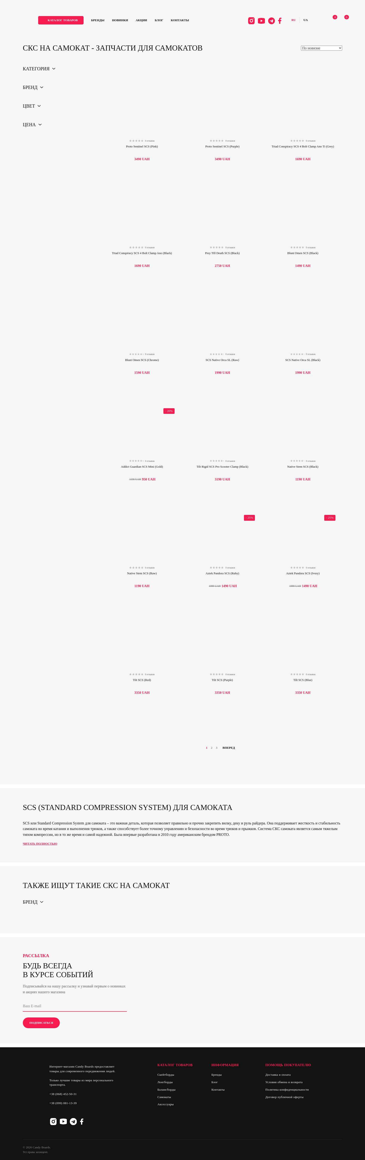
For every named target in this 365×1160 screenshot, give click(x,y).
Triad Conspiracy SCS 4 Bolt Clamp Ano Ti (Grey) (303, 146)
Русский (287, 21)
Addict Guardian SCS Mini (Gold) (142, 466)
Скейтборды (165, 1074)
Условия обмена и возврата (284, 1082)
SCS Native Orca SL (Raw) (222, 360)
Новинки (132, 21)
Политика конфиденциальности (287, 1089)
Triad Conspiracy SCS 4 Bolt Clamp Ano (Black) (142, 253)
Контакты (191, 21)
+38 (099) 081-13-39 (63, 1103)
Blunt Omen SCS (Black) (302, 253)
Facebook (273, 21)
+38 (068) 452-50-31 (63, 1094)
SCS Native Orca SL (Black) (302, 360)
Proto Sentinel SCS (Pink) (142, 146)
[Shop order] (321, 48)
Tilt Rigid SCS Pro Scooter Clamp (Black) (222, 466)
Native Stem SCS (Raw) (142, 573)
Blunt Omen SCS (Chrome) (142, 360)
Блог (170, 21)
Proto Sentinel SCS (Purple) (222, 146)
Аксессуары (165, 1104)
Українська (299, 21)
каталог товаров (74, 21)
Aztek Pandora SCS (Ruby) (222, 573)
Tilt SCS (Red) (142, 680)
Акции (153, 21)
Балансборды (166, 1089)
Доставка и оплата (278, 1074)
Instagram (244, 21)
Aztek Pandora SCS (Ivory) (303, 573)
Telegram (264, 21)
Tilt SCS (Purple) (222, 680)
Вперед (230, 747)
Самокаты (164, 1097)
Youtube (254, 21)
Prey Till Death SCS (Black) (222, 253)
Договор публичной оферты (284, 1097)
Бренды (109, 21)
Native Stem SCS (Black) (302, 466)
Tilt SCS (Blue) (302, 680)
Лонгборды (165, 1082)
